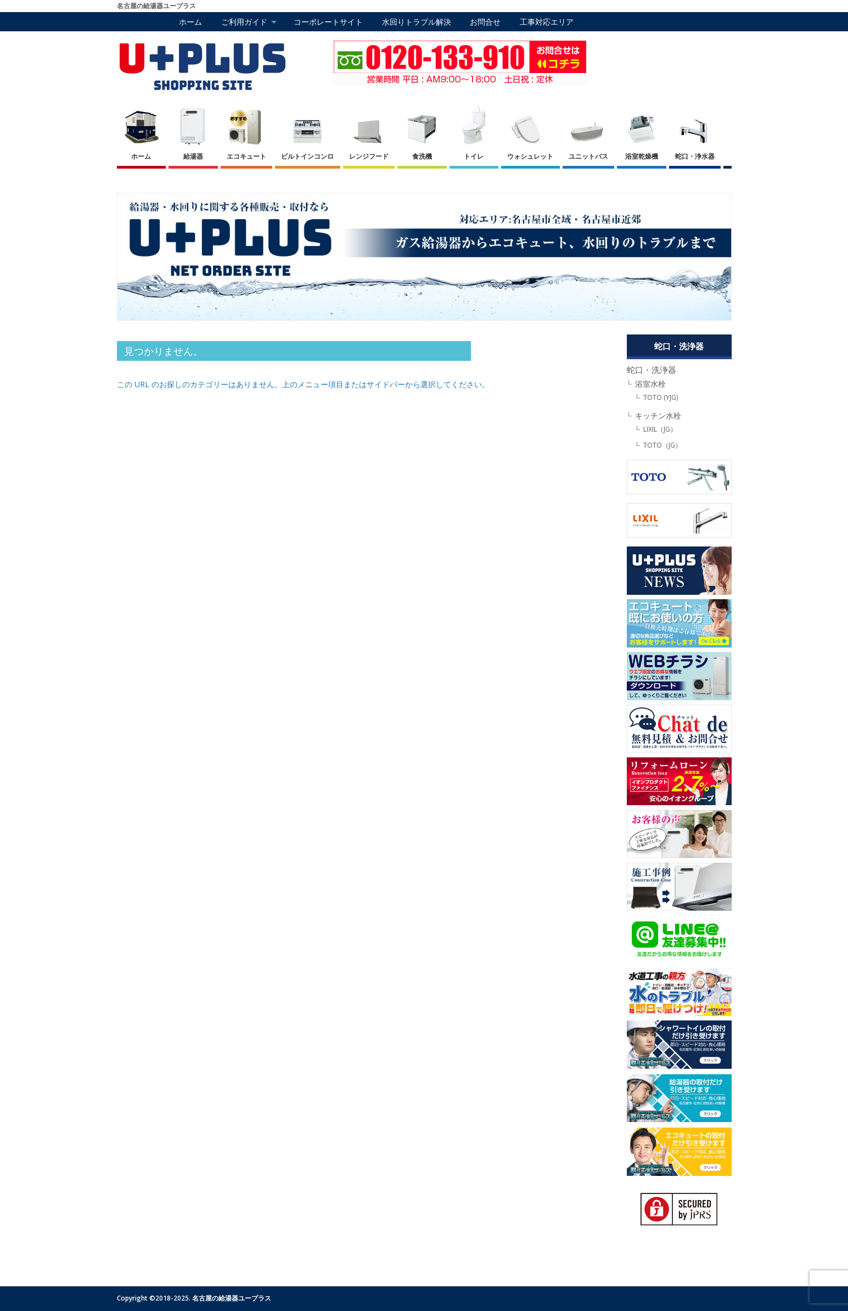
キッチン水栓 (658, 416)
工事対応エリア (547, 21)
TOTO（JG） (662, 445)
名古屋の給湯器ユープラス (231, 1298)
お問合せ (485, 21)
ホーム (190, 21)
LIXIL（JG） (660, 429)
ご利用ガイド (244, 21)
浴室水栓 (650, 384)
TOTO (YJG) (660, 397)
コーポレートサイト (328, 21)
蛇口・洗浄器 (651, 369)
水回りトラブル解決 (416, 21)
